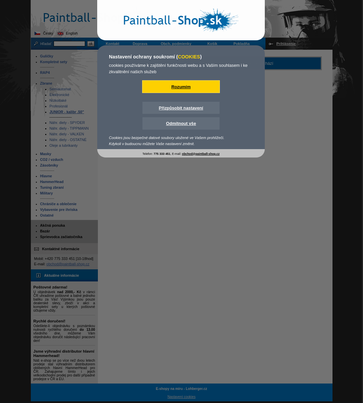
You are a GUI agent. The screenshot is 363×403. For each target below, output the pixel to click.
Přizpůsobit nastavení (181, 107)
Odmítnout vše (181, 123)
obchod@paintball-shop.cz (201, 153)
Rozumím (181, 86)
